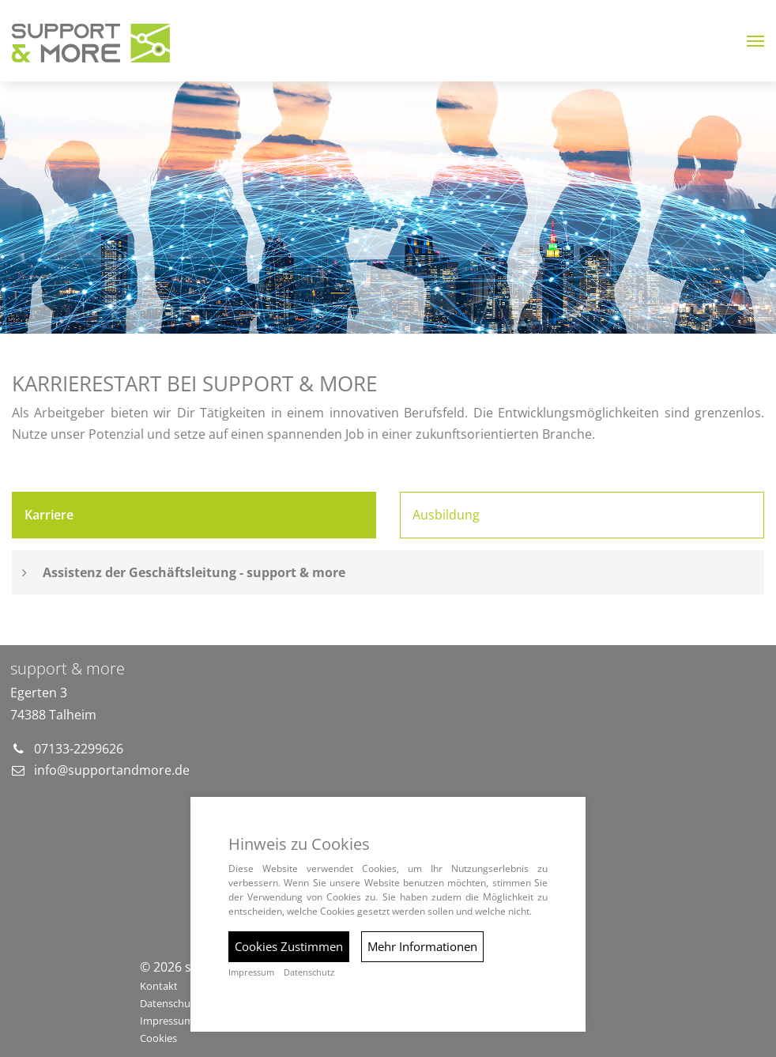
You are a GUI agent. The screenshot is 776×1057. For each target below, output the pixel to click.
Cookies (158, 1038)
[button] (755, 41)
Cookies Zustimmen (289, 946)
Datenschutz (309, 972)
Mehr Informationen (422, 946)
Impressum (251, 972)
